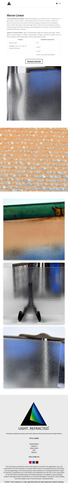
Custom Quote (34, 448)
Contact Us (34, 446)
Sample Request (34, 444)
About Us (34, 452)
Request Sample (34, 61)
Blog (34, 450)
